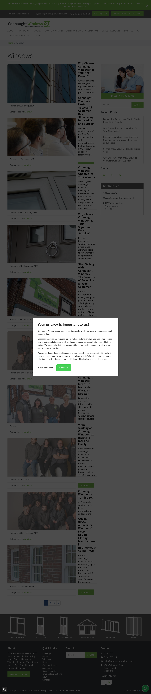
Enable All (63, 368)
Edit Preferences (45, 368)
